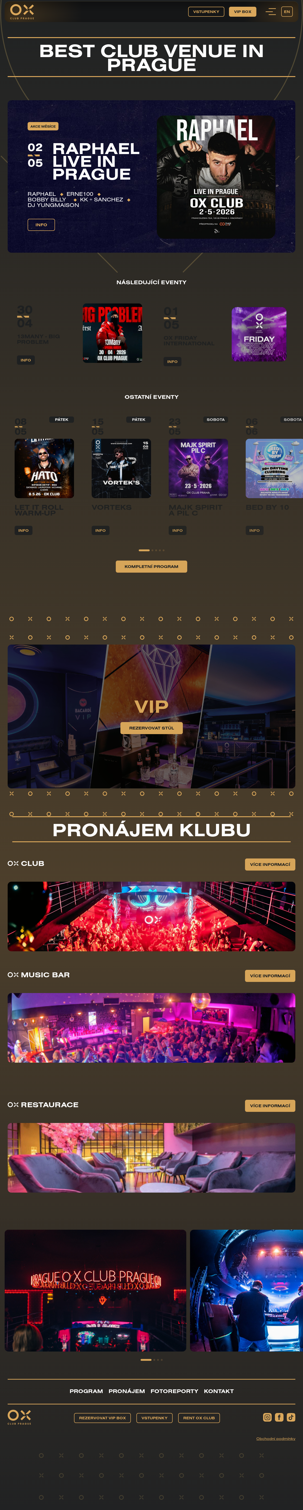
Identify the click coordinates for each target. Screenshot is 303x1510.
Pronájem (127, 1390)
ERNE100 (80, 194)
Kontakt (219, 1390)
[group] (44, 488)
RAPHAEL (42, 194)
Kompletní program (151, 578)
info (41, 224)
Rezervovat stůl (151, 740)
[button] (144, 563)
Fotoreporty (174, 1390)
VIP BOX (242, 11)
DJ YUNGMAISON (53, 205)
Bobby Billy (48, 199)
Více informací (270, 876)
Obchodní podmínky (275, 1438)
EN (287, 11)
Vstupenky (206, 11)
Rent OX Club (199, 1418)
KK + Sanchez (101, 199)
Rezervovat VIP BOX (102, 1418)
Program (86, 1390)
